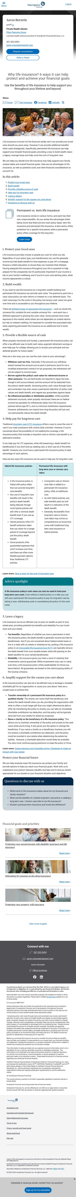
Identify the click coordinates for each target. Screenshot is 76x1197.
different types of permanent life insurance (32, 309)
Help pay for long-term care (20, 192)
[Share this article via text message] (23, 102)
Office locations (38, 970)
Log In (68, 4)
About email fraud (13, 1133)
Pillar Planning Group (16, 32)
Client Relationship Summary (17, 1118)
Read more (64, 853)
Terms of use (12, 1123)
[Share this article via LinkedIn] (54, 102)
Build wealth (13, 186)
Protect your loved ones (19, 182)
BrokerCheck (51, 997)
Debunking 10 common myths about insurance (28, 876)
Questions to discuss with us (21, 203)
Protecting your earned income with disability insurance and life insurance (36, 845)
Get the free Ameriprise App (40, 1151)
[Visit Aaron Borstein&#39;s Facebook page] (35, 977)
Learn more (24, 239)
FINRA (55, 1169)
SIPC (62, 1169)
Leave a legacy (15, 196)
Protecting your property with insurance (24, 904)
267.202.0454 (12, 42)
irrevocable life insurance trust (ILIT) (36, 648)
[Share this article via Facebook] (40, 102)
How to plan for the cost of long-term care (34, 573)
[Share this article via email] (8, 102)
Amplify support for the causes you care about (29, 199)
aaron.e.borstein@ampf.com (19, 45)
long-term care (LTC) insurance (27, 424)
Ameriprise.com (12, 1108)
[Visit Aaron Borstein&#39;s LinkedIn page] (41, 977)
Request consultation (23, 51)
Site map (10, 1138)
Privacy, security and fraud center (19, 1128)
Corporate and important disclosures (20, 1113)
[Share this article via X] (63, 102)
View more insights (38, 924)
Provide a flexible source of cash (23, 189)
